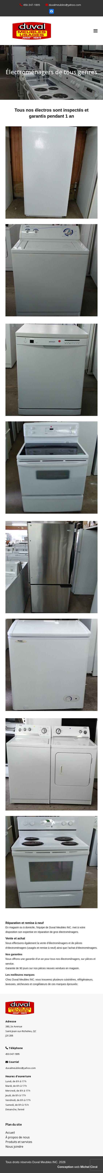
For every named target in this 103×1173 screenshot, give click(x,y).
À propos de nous (17, 1137)
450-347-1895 (31, 5)
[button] (96, 30)
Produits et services (18, 1142)
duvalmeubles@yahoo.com (65, 5)
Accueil (10, 1133)
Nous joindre (14, 1147)
